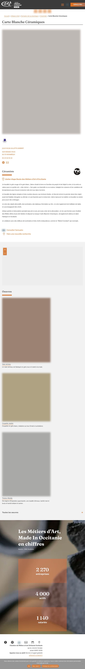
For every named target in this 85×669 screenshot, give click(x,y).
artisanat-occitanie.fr (35, 656)
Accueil (6, 16)
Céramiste (43, 16)
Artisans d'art (15, 16)
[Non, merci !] (83, 664)
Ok (29, 666)
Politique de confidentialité (50, 666)
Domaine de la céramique (29, 16)
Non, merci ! (36, 666)
